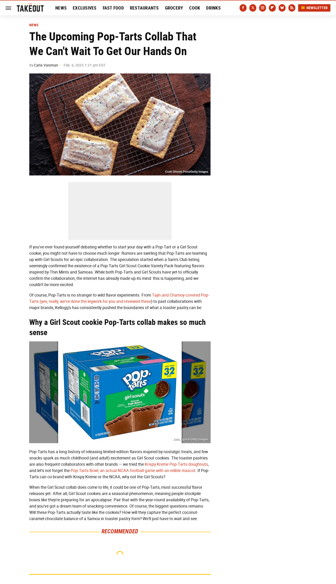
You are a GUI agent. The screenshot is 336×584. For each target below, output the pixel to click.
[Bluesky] (282, 8)
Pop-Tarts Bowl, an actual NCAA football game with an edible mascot (133, 470)
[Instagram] (262, 8)
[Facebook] (243, 8)
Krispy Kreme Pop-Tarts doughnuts (176, 464)
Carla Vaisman (46, 65)
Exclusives (85, 8)
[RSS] (291, 8)
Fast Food (113, 8)
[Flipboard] (272, 8)
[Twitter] (252, 8)
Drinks (213, 8)
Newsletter (314, 8)
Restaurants (144, 8)
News (61, 8)
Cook (194, 8)
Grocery (174, 8)
